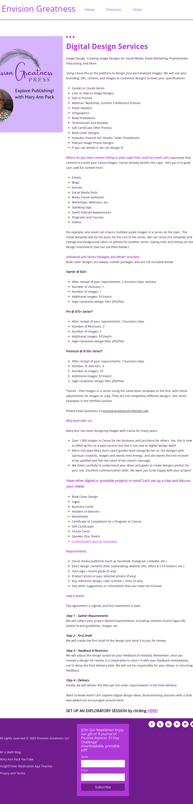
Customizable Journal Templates (94, 541)
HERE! (152, 710)
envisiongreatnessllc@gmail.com (125, 411)
